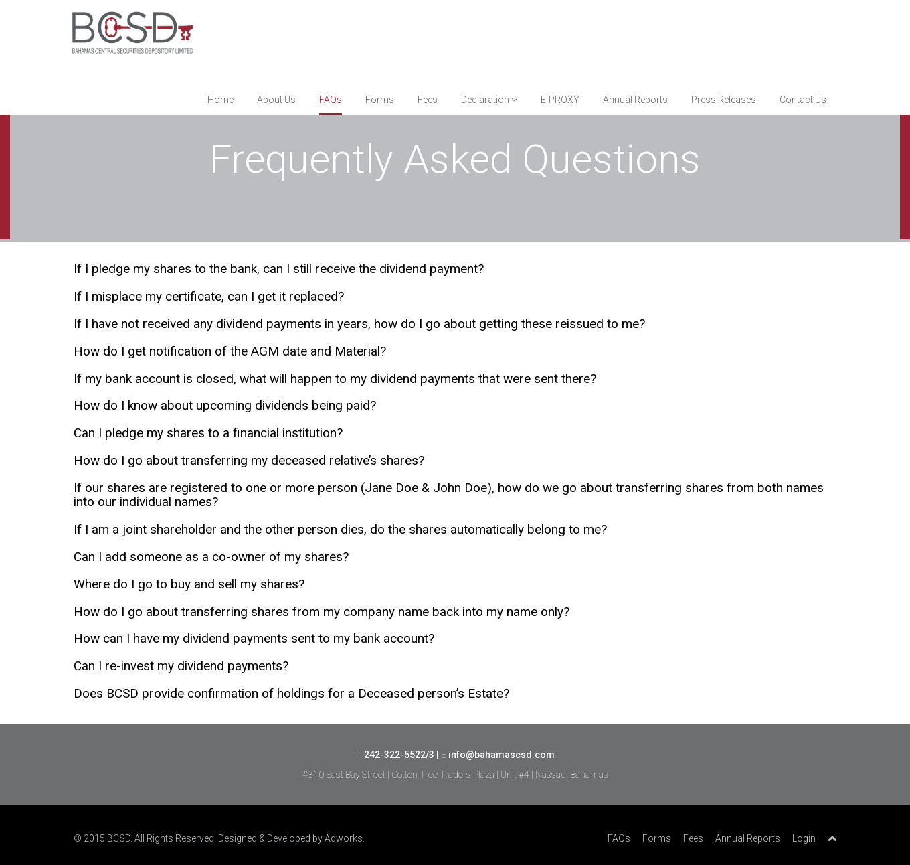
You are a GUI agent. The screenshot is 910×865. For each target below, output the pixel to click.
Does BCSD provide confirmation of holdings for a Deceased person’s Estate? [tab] (291, 694)
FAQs (330, 99)
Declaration (489, 99)
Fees (428, 99)
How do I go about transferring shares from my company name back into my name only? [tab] (321, 612)
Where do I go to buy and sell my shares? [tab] (189, 585)
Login (804, 838)
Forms (379, 99)
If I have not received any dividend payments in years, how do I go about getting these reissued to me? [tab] (359, 324)
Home (220, 99)
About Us (276, 99)
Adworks (344, 838)
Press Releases (723, 99)
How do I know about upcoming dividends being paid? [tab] (225, 406)
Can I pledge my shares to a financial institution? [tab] (208, 433)
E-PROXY (560, 99)
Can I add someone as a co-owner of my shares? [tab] (211, 557)
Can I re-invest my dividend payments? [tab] (181, 666)
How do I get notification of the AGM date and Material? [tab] (230, 352)
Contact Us (803, 99)
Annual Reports (635, 99)
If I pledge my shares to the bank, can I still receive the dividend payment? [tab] (279, 269)
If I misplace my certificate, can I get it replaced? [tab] (209, 297)
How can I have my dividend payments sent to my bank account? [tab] (254, 639)
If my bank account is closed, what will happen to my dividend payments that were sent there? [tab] (335, 379)
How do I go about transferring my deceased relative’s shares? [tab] (249, 461)
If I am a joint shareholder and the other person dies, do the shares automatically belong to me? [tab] (340, 530)
